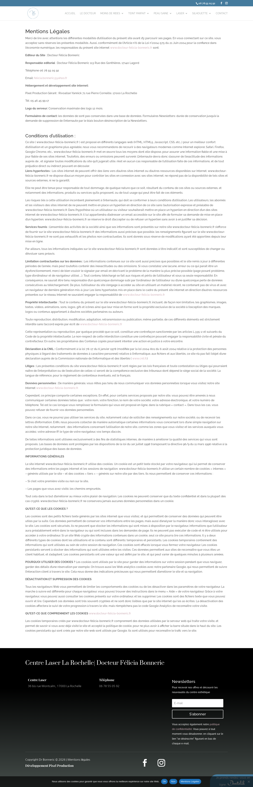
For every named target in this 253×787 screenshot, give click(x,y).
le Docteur (88, 13)
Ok (164, 781)
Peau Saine (161, 13)
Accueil (70, 13)
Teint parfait (137, 13)
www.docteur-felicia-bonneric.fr (131, 47)
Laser (180, 13)
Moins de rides (110, 13)
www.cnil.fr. (139, 358)
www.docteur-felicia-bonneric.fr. (57, 388)
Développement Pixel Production (49, 765)
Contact (222, 13)
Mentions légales (79, 759)
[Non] (248, 781)
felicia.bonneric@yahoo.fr (50, 78)
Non (173, 781)
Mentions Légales (190, 781)
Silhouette (200, 13)
